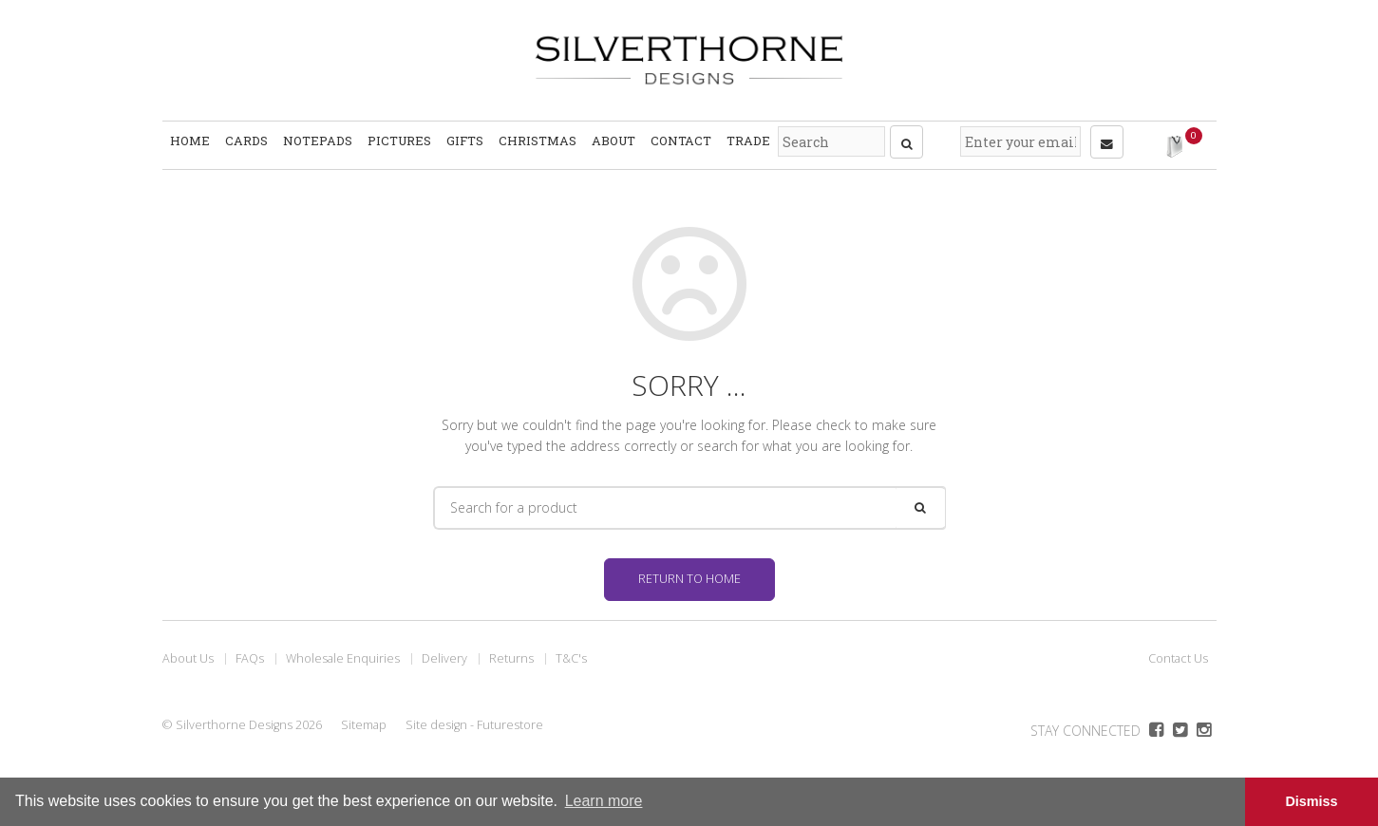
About (613, 142)
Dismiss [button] (1311, 801)
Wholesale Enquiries (343, 653)
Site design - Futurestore (474, 719)
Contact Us (1178, 653)
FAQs (250, 653)
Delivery (444, 653)
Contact (681, 142)
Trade (748, 142)
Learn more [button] (604, 801)
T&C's (571, 653)
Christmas (537, 142)
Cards (246, 142)
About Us (188, 653)
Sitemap (364, 719)
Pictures (399, 142)
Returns (511, 653)
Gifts (464, 142)
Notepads (317, 142)
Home (190, 142)
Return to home (689, 573)
